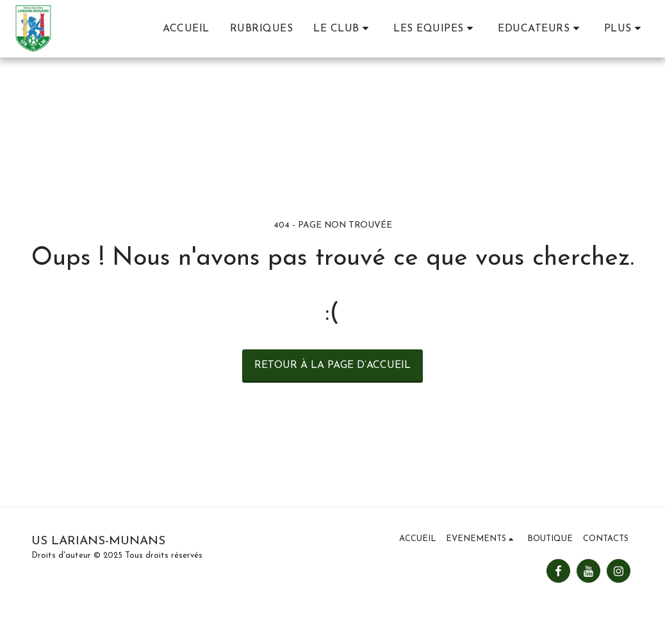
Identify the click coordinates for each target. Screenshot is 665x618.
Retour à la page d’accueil (332, 365)
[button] (343, 28)
